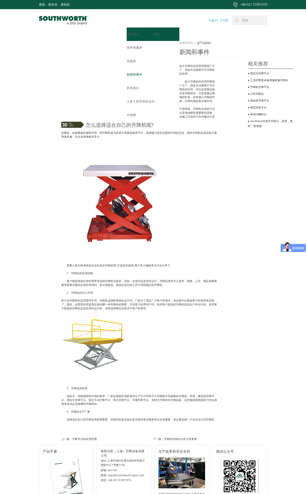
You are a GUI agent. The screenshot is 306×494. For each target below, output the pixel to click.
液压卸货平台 (257, 107)
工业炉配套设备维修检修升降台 (268, 80)
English (213, 20)
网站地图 (148, 485)
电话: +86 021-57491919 (116, 442)
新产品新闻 (86, 43)
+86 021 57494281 (128, 485)
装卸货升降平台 (258, 100)
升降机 (76, 83)
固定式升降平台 (258, 73)
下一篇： (175, 401)
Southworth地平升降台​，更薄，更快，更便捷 (270, 123)
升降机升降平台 (258, 87)
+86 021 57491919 (95, 485)
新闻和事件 (68, 43)
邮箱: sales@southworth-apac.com (122, 437)
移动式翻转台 (257, 114)
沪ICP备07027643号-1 (170, 485)
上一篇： (79, 401)
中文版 (224, 20)
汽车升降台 (256, 94)
